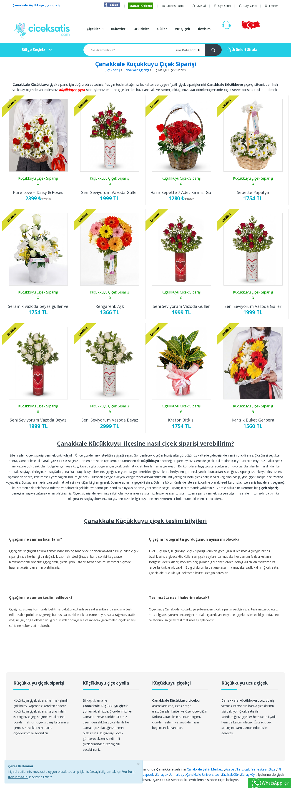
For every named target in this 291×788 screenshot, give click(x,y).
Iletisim (271, 6)
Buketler (118, 28)
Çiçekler (93, 28)
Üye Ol (199, 6)
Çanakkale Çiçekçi (136, 70)
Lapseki (149, 774)
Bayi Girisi (247, 6)
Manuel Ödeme (140, 6)
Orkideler (141, 28)
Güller (162, 28)
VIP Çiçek (182, 28)
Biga (272, 769)
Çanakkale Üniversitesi (203, 774)
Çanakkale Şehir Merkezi (205, 769)
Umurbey (177, 774)
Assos (230, 769)
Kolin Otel (116, 774)
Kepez (102, 774)
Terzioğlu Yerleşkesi (252, 769)
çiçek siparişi (36, 5)
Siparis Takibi (172, 6)
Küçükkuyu (133, 774)
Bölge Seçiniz (33, 49)
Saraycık (162, 774)
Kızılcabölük (231, 774)
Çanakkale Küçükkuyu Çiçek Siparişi (145, 64)
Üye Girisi (222, 6)
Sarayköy (248, 774)
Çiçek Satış (112, 70)
